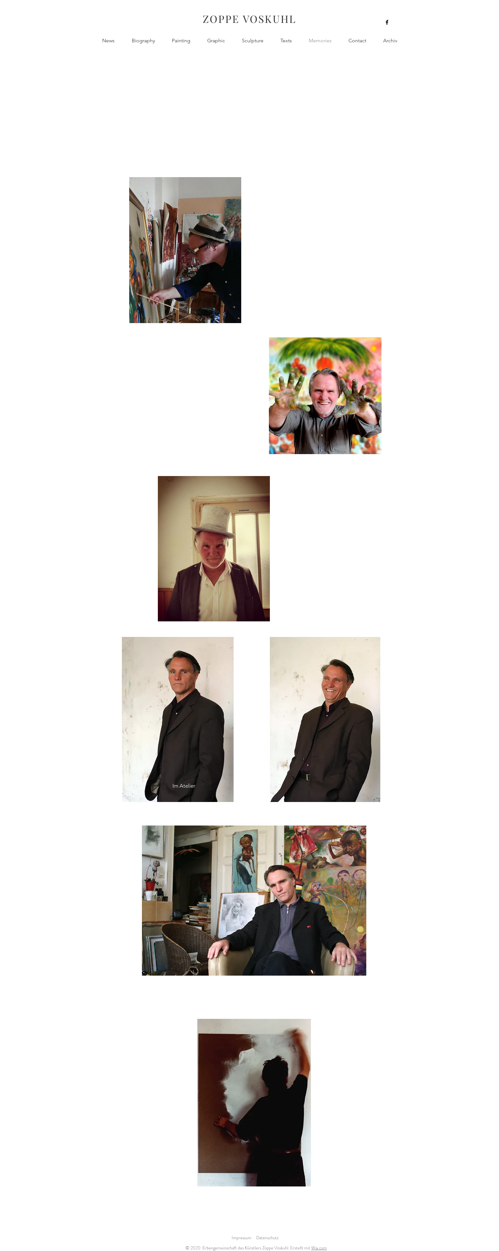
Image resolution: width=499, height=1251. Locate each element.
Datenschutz (267, 1237)
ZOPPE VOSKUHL (250, 18)
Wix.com (319, 1248)
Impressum (241, 1237)
